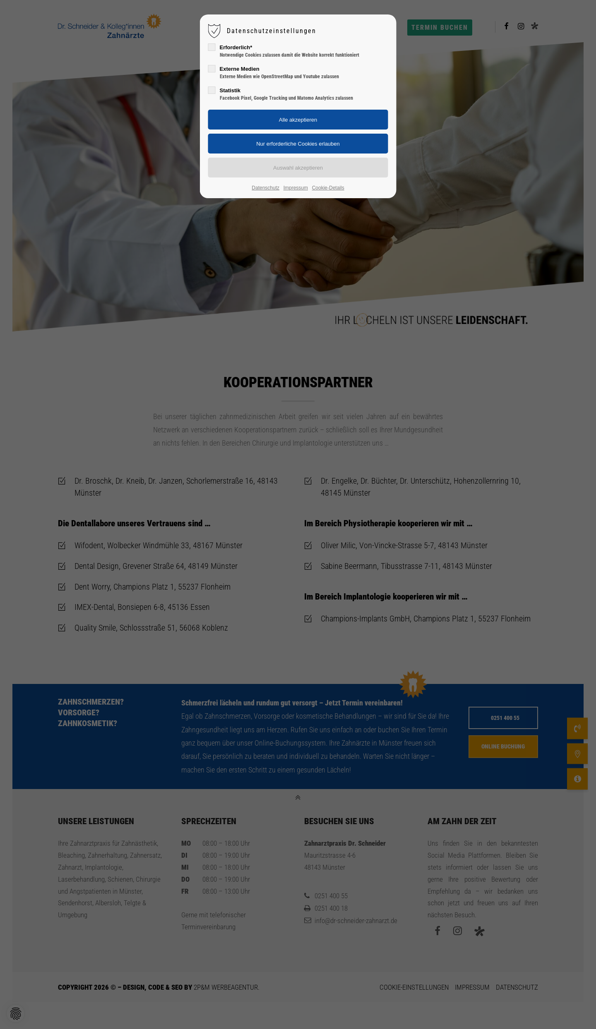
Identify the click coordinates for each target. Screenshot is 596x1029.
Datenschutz (265, 188)
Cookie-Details (328, 188)
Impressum (296, 188)
